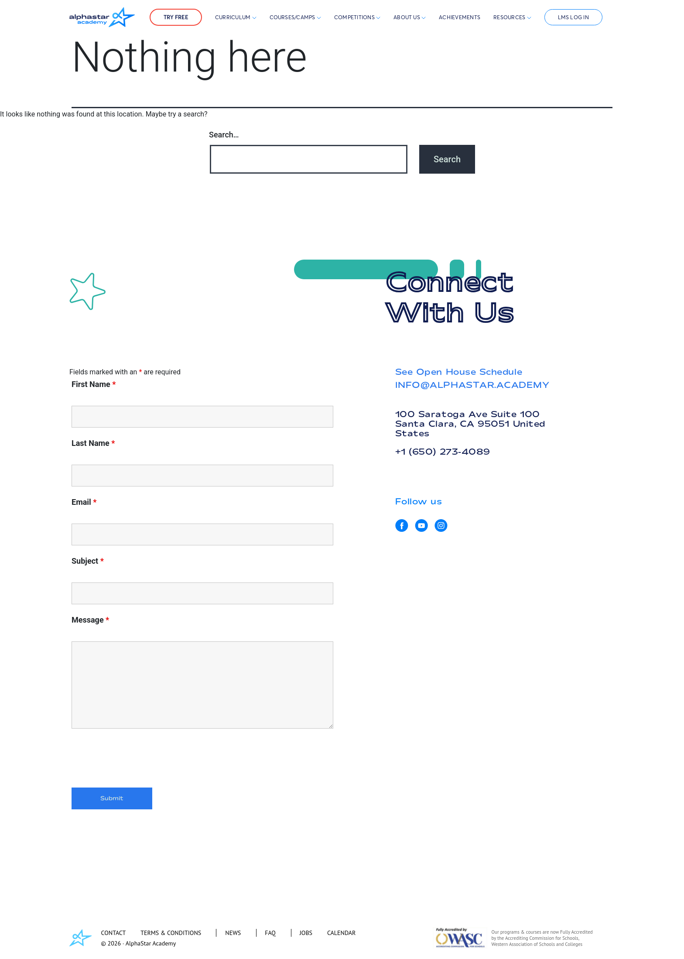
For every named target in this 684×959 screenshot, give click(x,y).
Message (90, 620)
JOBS (306, 933)
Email (84, 502)
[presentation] (138, 760)
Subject (88, 561)
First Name (94, 384)
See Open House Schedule (458, 372)
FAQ (270, 933)
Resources (512, 17)
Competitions (355, 17)
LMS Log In (573, 17)
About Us (409, 17)
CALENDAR (341, 933)
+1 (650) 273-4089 (442, 451)
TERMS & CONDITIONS (170, 933)
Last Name (93, 443)
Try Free (176, 17)
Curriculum (235, 17)
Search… (224, 134)
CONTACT (113, 933)
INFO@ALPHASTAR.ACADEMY (472, 385)
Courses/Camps (295, 17)
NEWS (233, 933)
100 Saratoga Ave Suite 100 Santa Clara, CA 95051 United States (470, 423)
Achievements (459, 17)
